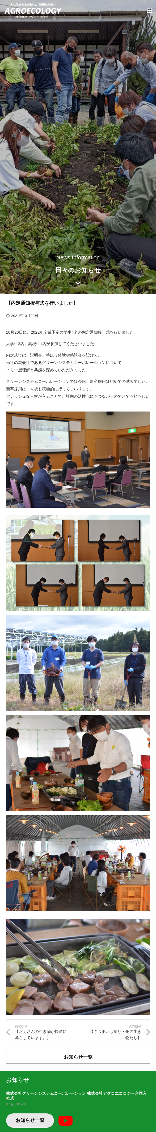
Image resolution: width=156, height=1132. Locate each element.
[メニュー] (149, 10)
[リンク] (33, 11)
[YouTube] (65, 1120)
